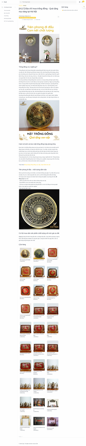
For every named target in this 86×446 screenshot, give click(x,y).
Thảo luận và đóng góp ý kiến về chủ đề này (27, 17)
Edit (37, 443)
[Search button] (20, 2)
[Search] (47, 2)
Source (34, 443)
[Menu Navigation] (2, 2)
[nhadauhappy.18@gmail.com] (25, 16)
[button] (80, 2)
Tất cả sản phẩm (7, 10)
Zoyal (5, 2)
